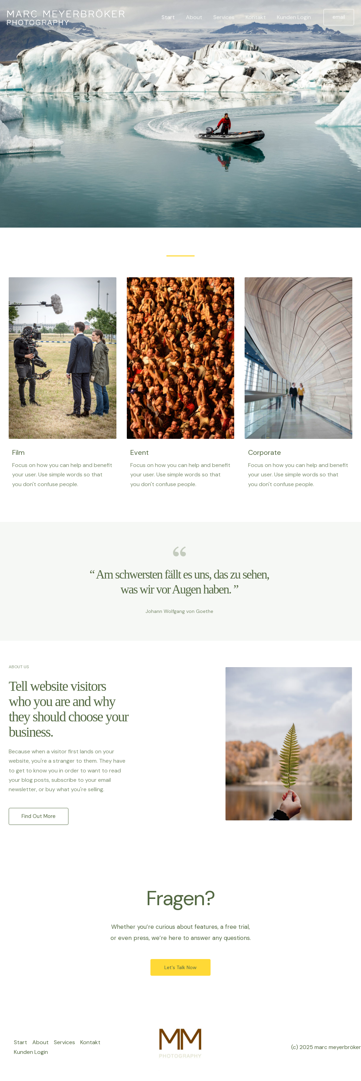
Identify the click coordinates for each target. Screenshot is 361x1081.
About (194, 17)
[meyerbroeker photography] (66, 17)
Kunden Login (294, 17)
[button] (338, 17)
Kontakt (256, 17)
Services (224, 17)
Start (168, 17)
